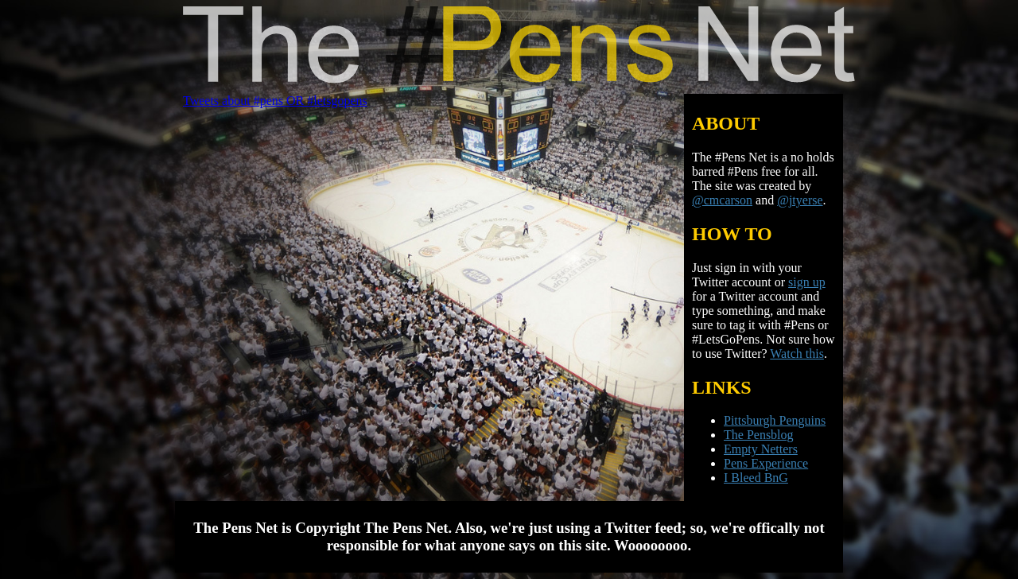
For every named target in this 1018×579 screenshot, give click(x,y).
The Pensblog (759, 434)
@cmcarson (722, 200)
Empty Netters (761, 449)
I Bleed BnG (756, 477)
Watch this (797, 353)
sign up (807, 282)
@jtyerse (799, 200)
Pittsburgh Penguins (775, 420)
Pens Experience (766, 463)
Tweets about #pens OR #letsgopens (275, 100)
